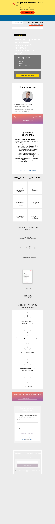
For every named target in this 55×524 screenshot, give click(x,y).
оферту (31, 439)
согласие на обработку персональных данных (30, 471)
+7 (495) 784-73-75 (35, 22)
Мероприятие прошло (27, 75)
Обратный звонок (35, 25)
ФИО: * (19, 419)
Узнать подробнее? (27, 120)
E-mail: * (19, 428)
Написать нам (18, 22)
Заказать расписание (27, 434)
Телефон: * (19, 423)
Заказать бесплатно (27, 12)
